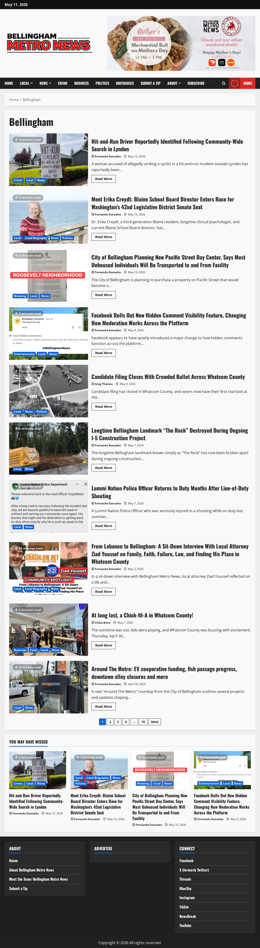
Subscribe (196, 83)
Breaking (20, 296)
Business (81, 83)
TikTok (184, 907)
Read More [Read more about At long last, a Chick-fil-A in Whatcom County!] (105, 646)
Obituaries (125, 83)
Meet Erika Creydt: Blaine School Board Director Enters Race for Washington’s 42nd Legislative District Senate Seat (48, 217)
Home (9, 83)
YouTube (185, 925)
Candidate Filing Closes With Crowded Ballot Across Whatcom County (48, 391)
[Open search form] (223, 83)
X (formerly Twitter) (194, 870)
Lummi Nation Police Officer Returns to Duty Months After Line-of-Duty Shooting (48, 506)
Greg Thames (104, 384)
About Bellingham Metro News (31, 870)
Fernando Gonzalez (108, 156)
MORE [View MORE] (240, 83)
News (44, 83)
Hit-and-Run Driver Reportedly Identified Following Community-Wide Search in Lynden (48, 159)
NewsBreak (188, 916)
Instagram (187, 897)
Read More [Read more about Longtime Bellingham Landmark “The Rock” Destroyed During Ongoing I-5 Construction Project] (105, 468)
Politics (102, 83)
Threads (185, 879)
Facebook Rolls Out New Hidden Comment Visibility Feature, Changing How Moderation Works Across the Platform (48, 333)
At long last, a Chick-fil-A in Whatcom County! (48, 630)
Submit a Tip (151, 83)
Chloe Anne (102, 623)
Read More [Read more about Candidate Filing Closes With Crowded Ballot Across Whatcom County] (105, 407)
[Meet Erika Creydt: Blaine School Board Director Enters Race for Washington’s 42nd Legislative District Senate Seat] (99, 770)
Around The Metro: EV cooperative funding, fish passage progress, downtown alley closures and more (48, 687)
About (172, 83)
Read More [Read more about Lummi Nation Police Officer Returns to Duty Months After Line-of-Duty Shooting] (105, 526)
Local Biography (36, 238)
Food (33, 650)
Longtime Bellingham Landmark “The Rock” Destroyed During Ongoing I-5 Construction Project (48, 448)
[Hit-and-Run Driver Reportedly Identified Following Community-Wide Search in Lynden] (37, 770)
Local (24, 83)
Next (154, 722)
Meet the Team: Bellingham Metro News (38, 879)
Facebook (186, 860)
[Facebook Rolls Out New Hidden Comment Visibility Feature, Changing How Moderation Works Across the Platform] (222, 770)
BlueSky (185, 888)
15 (143, 722)
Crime (62, 83)
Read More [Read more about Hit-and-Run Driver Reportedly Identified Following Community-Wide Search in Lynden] (105, 179)
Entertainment (24, 354)
